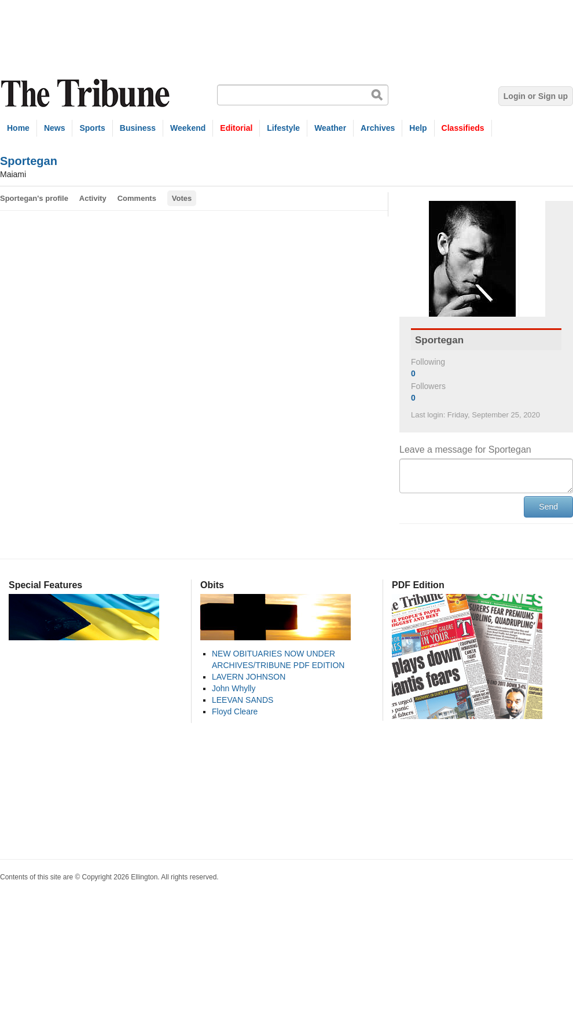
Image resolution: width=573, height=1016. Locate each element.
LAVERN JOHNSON (248, 676)
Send (548, 506)
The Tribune (87, 93)
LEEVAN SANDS (242, 700)
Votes (182, 198)
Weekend (187, 128)
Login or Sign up (536, 96)
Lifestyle (283, 128)
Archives (378, 128)
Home (18, 128)
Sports (92, 128)
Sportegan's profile (34, 198)
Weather (330, 128)
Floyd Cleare (235, 711)
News (54, 128)
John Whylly (233, 688)
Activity (92, 198)
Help (418, 128)
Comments (136, 198)
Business (138, 128)
